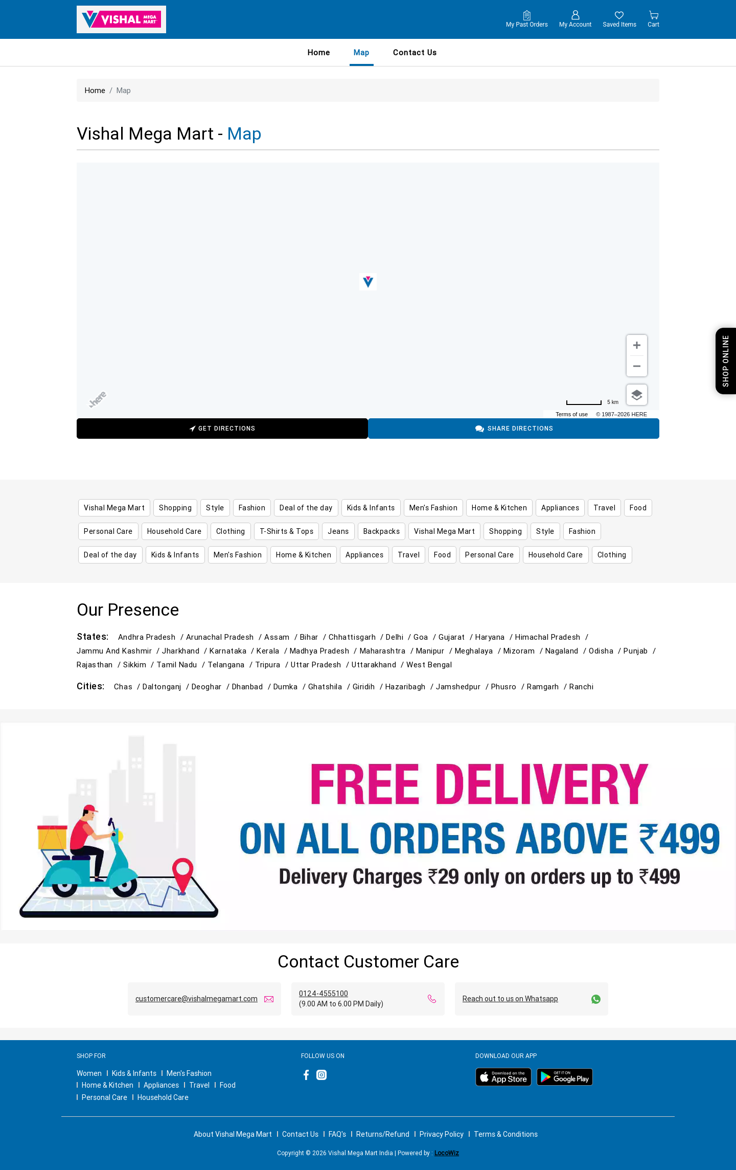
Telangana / (231, 664)
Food (228, 1085)
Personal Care (104, 1097)
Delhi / (399, 637)
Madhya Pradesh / (325, 651)
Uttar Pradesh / (321, 664)
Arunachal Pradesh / (225, 637)
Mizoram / (524, 651)
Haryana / (495, 637)
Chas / (128, 686)
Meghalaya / (479, 651)
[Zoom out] (637, 366)
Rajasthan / (100, 664)
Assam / (282, 637)
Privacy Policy (442, 1134)
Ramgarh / (548, 686)
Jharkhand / (186, 651)
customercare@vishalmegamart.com (196, 998)
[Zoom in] (637, 345)
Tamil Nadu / (182, 664)
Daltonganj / (167, 686)
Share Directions (514, 428)
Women (89, 1073)
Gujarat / (457, 637)
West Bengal (429, 664)
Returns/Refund (382, 1134)
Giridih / (369, 686)
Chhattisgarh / (357, 637)
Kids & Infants (134, 1073)
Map (362, 52)
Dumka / (290, 686)
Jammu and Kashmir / (119, 651)
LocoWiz (446, 1153)
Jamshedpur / (463, 686)
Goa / (426, 637)
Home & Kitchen (107, 1085)
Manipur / (435, 651)
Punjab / (641, 651)
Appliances (161, 1085)
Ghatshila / (330, 686)
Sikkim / (139, 664)
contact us (415, 52)
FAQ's (337, 1134)
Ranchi (581, 686)
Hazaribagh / (410, 686)
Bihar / (314, 637)
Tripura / (273, 664)
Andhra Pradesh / (152, 637)
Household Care (163, 1097)
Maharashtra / (388, 651)
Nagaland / (567, 651)
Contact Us (300, 1134)
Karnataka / (233, 651)
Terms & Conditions (506, 1134)
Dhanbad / (252, 686)
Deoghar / (212, 686)
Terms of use (572, 414)
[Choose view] (637, 395)
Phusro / (509, 686)
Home (319, 52)
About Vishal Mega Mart (233, 1134)
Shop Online (725, 361)
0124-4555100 (323, 993)
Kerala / (273, 651)
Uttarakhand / (379, 664)
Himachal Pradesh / (553, 637)
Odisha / (606, 651)
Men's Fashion (189, 1073)
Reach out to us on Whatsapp (510, 998)
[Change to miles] (592, 402)
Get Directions (222, 429)
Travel (199, 1085)
